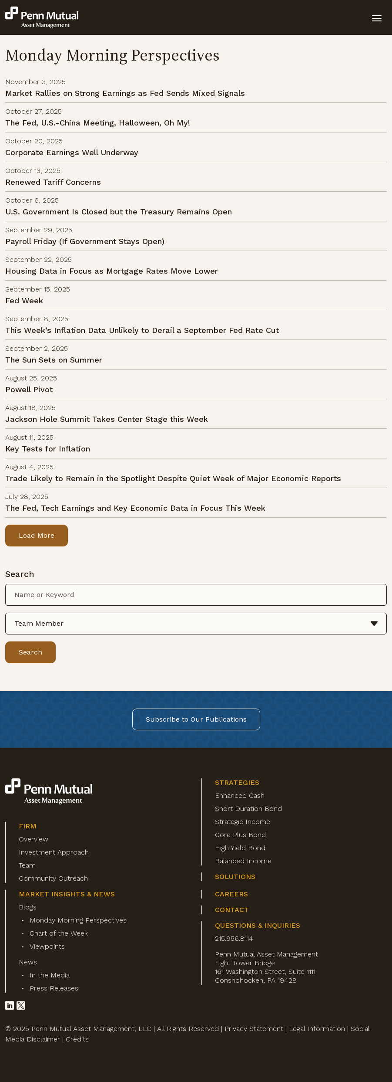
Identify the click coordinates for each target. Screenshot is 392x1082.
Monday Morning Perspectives (78, 920)
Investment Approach (54, 852)
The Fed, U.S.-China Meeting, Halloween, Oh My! (97, 122)
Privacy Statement (253, 1028)
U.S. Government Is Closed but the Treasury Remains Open (118, 211)
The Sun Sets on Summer (53, 359)
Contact (232, 910)
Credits (77, 1039)
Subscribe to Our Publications (196, 719)
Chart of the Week (59, 933)
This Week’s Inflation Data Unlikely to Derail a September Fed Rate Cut (142, 330)
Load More (36, 535)
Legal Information (317, 1028)
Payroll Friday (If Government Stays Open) (84, 241)
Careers (231, 894)
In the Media (50, 975)
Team (27, 865)
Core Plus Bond (240, 835)
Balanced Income (243, 861)
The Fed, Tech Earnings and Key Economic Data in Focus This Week (135, 507)
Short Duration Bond (248, 808)
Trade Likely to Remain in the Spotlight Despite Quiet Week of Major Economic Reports (173, 478)
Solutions (235, 876)
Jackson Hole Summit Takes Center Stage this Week (106, 419)
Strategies (237, 782)
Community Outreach (53, 878)
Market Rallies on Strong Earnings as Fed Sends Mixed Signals (125, 93)
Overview (33, 839)
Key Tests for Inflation (47, 448)
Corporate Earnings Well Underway (71, 152)
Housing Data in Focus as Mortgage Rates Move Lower (111, 270)
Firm (28, 826)
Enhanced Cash (240, 795)
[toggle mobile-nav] (377, 17)
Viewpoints (47, 946)
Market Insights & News (67, 894)
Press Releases (54, 988)
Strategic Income (242, 821)
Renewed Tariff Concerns (53, 182)
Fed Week (24, 300)
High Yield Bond (240, 848)
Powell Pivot (29, 389)
